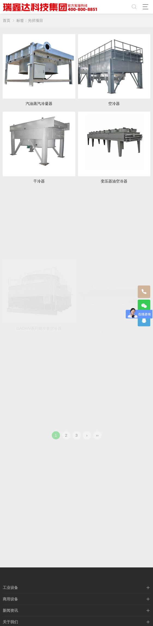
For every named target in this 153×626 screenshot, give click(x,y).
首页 (6, 20)
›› (97, 438)
